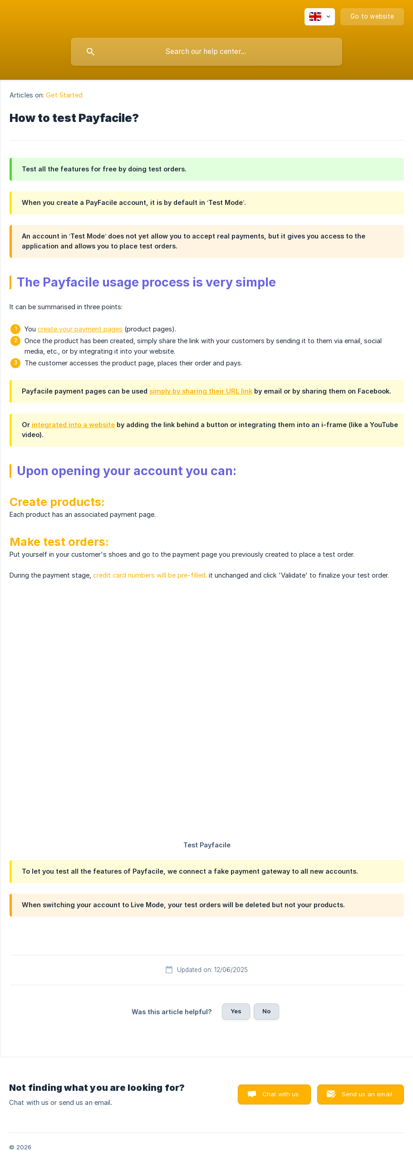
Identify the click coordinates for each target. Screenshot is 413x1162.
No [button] (266, 1011)
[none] (320, 16)
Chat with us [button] (280, 1094)
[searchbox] (206, 52)
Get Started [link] (64, 95)
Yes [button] (236, 1011)
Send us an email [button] (367, 1094)
